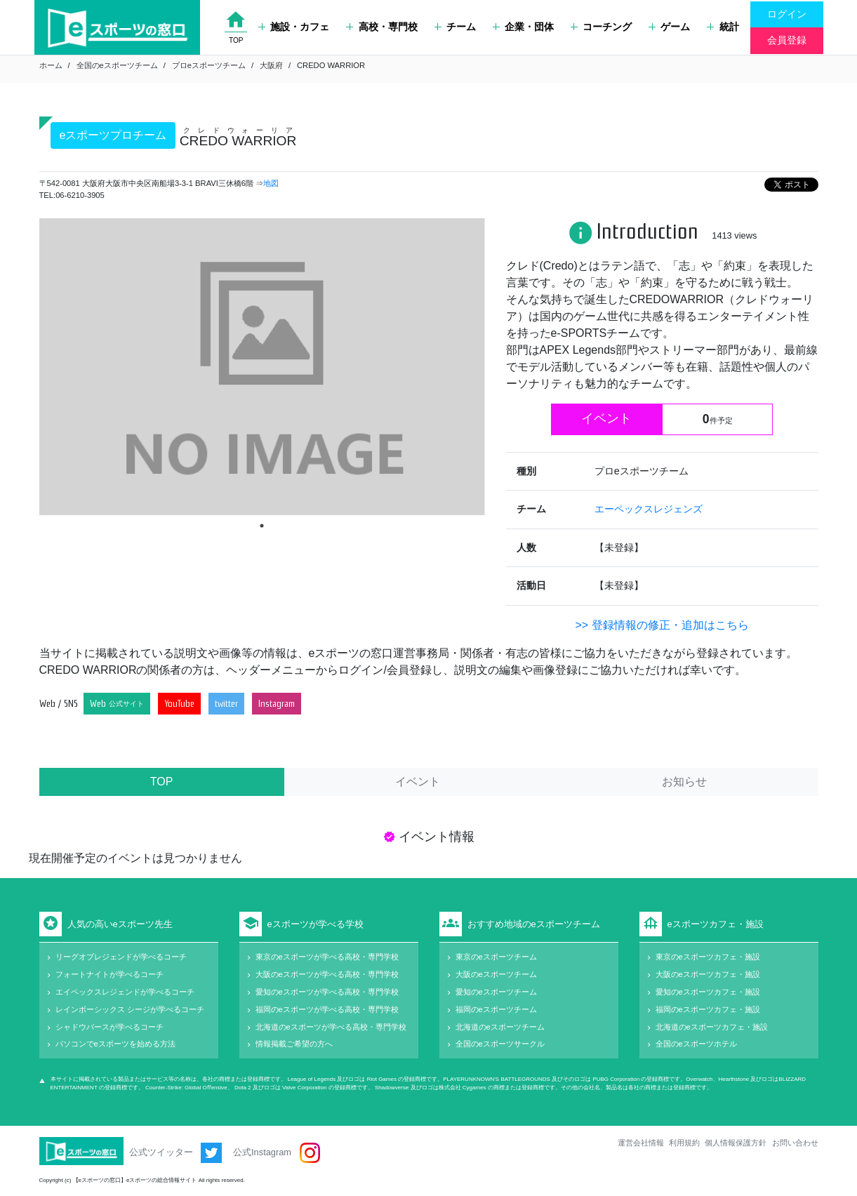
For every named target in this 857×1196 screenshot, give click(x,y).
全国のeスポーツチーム (117, 65)
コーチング (601, 26)
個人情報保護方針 (735, 1142)
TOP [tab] (161, 782)
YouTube (179, 704)
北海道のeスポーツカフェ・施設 (712, 1027)
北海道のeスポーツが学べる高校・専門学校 (330, 1027)
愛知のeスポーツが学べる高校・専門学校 (327, 992)
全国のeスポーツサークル (500, 1043)
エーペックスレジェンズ (648, 508)
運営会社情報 (641, 1142)
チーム (455, 26)
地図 (271, 183)
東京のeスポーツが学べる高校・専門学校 (327, 956)
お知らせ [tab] (684, 782)
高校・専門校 (381, 26)
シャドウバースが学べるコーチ (109, 1027)
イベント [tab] (417, 782)
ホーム (50, 65)
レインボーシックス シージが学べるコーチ (129, 1009)
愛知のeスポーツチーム (496, 992)
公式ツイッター (175, 1153)
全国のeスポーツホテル (696, 1043)
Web (117, 704)
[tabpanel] (262, 366)
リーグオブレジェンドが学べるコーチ (121, 956)
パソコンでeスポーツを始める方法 (115, 1043)
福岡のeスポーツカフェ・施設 (708, 1009)
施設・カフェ (293, 26)
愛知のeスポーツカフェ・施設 (708, 992)
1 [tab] (262, 526)
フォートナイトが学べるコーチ (109, 974)
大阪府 (271, 65)
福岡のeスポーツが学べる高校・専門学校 (327, 1009)
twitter (226, 704)
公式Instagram (276, 1153)
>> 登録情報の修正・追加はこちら (661, 625)
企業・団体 (523, 26)
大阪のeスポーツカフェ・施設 (708, 974)
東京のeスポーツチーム (496, 956)
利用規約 (684, 1142)
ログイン (786, 14)
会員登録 (786, 40)
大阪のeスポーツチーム (496, 974)
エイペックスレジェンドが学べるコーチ (124, 992)
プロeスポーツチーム (209, 65)
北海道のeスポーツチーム (500, 1027)
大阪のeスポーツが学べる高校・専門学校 (327, 974)
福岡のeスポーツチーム (496, 1009)
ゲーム (669, 26)
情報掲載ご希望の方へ (294, 1043)
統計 (722, 26)
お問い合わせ (795, 1142)
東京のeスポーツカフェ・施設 (708, 956)
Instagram (276, 704)
